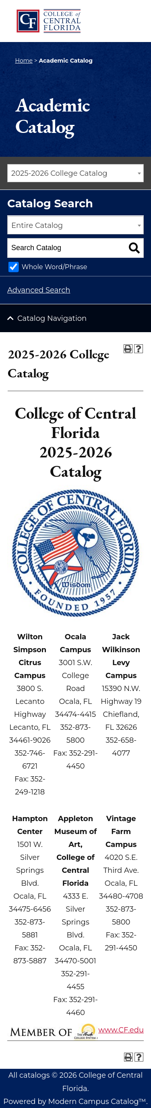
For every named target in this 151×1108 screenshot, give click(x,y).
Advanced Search (38, 290)
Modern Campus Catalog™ (97, 1101)
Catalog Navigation (52, 318)
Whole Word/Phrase (54, 267)
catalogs (34, 1075)
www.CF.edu (121, 1030)
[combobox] (75, 173)
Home (24, 60)
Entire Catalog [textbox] (37, 225)
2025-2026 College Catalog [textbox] (59, 173)
